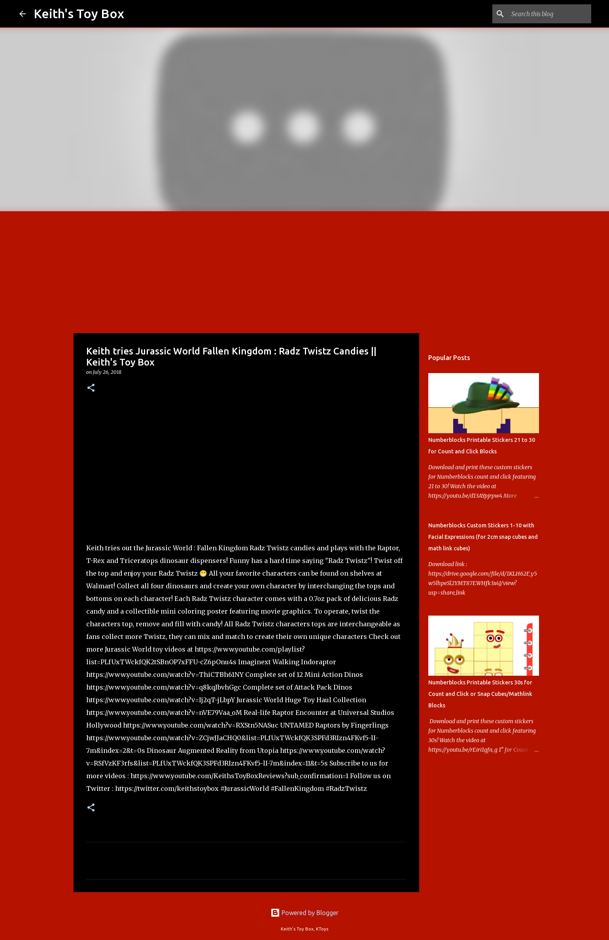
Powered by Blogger (304, 912)
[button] (91, 388)
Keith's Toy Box (79, 13)
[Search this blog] (549, 13)
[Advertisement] (304, 270)
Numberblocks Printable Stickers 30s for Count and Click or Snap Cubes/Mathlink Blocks (480, 694)
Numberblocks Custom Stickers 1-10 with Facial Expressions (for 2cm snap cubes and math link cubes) (483, 536)
